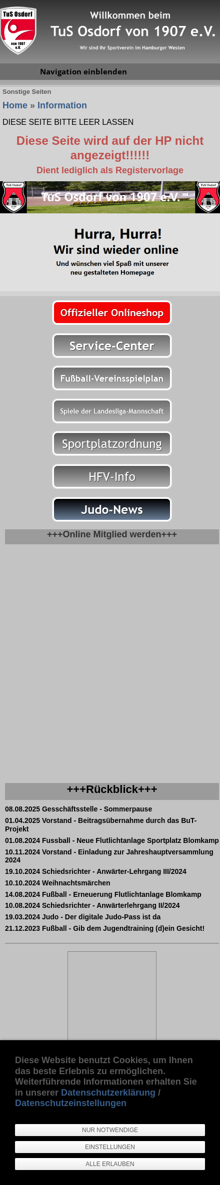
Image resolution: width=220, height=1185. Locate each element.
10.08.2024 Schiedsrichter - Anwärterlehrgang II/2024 (92, 905)
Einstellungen (110, 1147)
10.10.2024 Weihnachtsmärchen (57, 883)
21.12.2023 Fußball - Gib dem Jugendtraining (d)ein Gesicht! (104, 928)
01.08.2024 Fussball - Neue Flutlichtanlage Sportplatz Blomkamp (112, 840)
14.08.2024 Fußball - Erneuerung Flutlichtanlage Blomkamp (103, 894)
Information (62, 105)
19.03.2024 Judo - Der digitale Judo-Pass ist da (82, 917)
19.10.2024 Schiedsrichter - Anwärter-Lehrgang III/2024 (95, 871)
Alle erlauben (110, 1164)
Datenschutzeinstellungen (70, 1103)
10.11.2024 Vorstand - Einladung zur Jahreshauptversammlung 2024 (109, 856)
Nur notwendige (110, 1130)
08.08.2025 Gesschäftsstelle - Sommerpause (78, 809)
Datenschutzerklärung (108, 1093)
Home (15, 105)
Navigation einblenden (83, 71)
